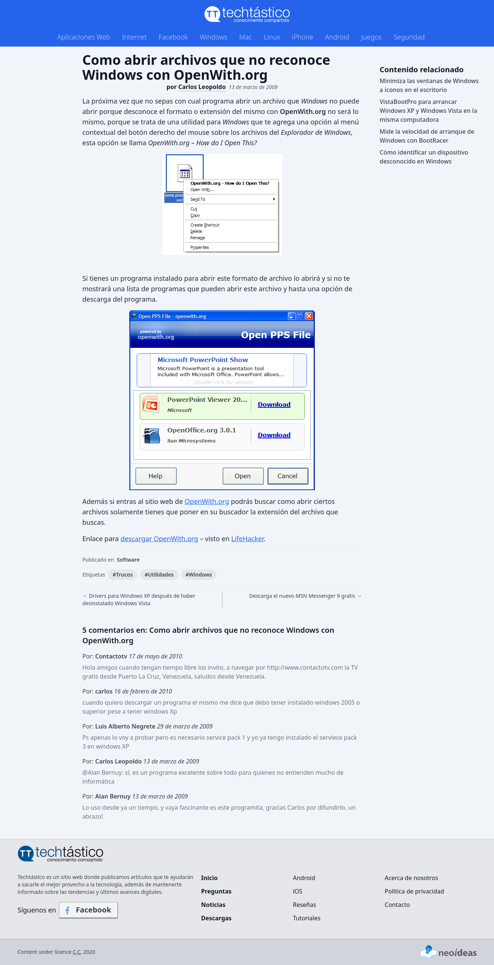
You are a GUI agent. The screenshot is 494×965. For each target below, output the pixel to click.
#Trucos (123, 574)
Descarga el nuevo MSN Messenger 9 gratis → (305, 595)
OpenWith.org (207, 501)
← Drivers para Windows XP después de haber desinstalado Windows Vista (138, 599)
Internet (134, 36)
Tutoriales (306, 918)
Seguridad (409, 36)
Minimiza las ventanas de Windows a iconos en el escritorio (429, 85)
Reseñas (304, 905)
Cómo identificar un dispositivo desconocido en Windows (424, 156)
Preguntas (216, 891)
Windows (213, 36)
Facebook (173, 36)
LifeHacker (247, 538)
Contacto (397, 905)
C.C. (77, 951)
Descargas (216, 918)
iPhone (302, 36)
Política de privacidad (414, 891)
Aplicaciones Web (83, 36)
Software (128, 559)
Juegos (371, 36)
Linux (272, 36)
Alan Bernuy (104, 772)
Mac (245, 36)
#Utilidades (159, 574)
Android (337, 36)
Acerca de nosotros (411, 878)
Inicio (209, 878)
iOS (297, 891)
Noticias (213, 905)
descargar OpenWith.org (159, 538)
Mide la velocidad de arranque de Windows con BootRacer (427, 136)
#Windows (199, 574)
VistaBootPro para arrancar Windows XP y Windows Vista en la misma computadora (428, 111)
